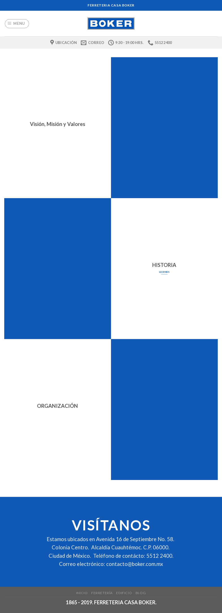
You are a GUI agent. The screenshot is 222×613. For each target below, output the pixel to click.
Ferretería (102, 593)
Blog (141, 593)
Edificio (124, 593)
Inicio (82, 593)
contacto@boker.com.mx (134, 564)
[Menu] (17, 23)
